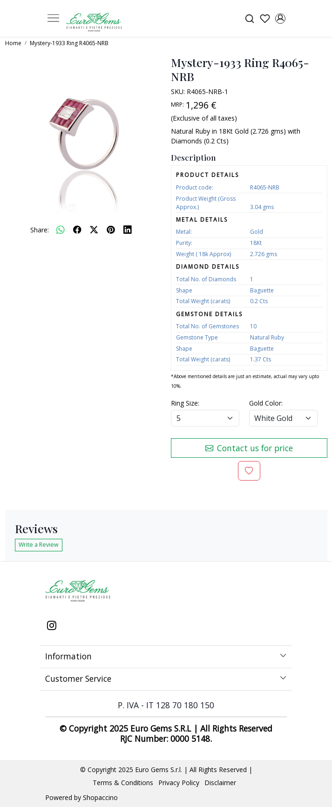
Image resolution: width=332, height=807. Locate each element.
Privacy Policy (178, 782)
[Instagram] (51, 626)
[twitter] (94, 229)
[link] (249, 18)
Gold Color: (266, 403)
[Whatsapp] (60, 229)
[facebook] (77, 229)
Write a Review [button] (39, 545)
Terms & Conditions (123, 782)
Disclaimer (220, 782)
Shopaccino (100, 797)
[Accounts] (280, 19)
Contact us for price (249, 448)
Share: (39, 229)
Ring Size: (185, 403)
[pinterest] (110, 229)
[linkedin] (127, 229)
